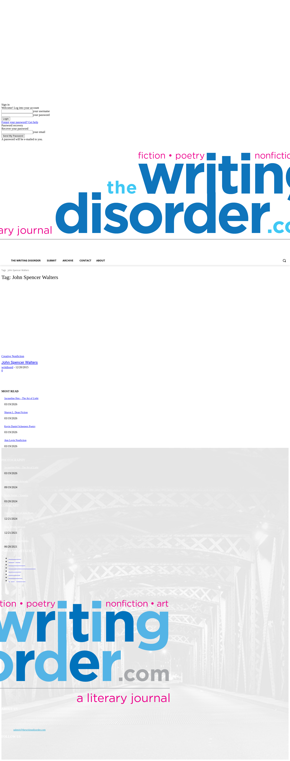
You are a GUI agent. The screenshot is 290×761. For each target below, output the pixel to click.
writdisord (7, 367)
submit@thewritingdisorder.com (29, 729)
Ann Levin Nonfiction (15, 440)
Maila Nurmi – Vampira (16, 495)
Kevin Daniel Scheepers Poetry (19, 426)
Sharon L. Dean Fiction (16, 412)
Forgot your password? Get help (19, 122)
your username (41, 111)
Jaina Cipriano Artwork (16, 481)
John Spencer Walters (19, 362)
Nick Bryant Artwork (14, 527)
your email (39, 131)
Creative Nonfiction (12, 356)
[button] (284, 260)
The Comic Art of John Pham (19, 513)
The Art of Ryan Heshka (16, 541)
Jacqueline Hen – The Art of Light (21, 398)
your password (41, 114)
